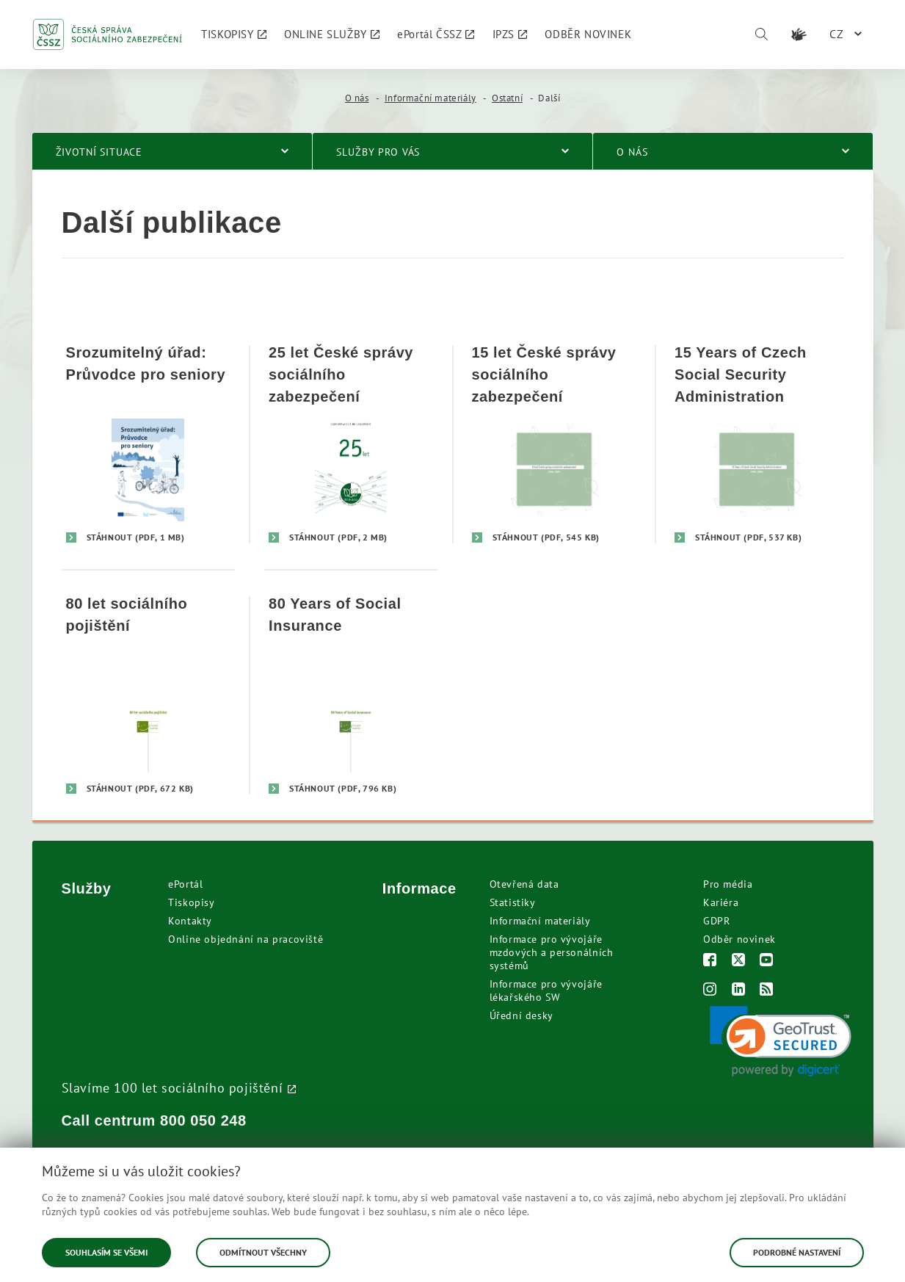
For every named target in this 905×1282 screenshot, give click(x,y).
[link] (780, 1041)
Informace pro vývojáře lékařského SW (546, 990)
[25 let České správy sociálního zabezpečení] (351, 444)
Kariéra (720, 902)
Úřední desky (521, 1015)
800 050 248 (203, 1120)
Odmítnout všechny (263, 1252)
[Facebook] (710, 961)
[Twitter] (739, 961)
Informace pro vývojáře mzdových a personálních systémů (552, 952)
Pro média (727, 884)
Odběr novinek (739, 939)
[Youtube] (767, 961)
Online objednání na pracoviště (245, 939)
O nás (357, 98)
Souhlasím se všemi (106, 1252)
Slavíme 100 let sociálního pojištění (172, 1087)
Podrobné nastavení (796, 1252)
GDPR (716, 920)
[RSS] (767, 990)
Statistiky (513, 902)
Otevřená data (524, 884)
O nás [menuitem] (632, 152)
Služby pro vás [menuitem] (378, 152)
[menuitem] (234, 34)
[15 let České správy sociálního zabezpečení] (554, 444)
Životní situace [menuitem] (99, 152)
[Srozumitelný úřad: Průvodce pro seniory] (148, 444)
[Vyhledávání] (761, 34)
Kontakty (190, 920)
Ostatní (507, 98)
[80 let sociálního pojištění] (148, 694)
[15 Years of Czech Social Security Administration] (757, 444)
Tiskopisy (191, 902)
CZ (836, 33)
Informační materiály (430, 98)
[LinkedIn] (739, 990)
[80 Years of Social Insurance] (351, 694)
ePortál (185, 884)
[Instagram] (710, 990)
